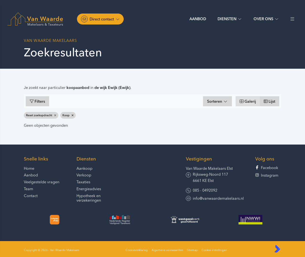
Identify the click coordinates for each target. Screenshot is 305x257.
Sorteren (217, 101)
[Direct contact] (100, 19)
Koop (68, 115)
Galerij (248, 101)
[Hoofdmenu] (292, 19)
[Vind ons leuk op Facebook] (268, 167)
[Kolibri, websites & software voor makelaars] (277, 248)
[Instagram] (268, 175)
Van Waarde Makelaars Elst (209, 168)
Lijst (269, 101)
